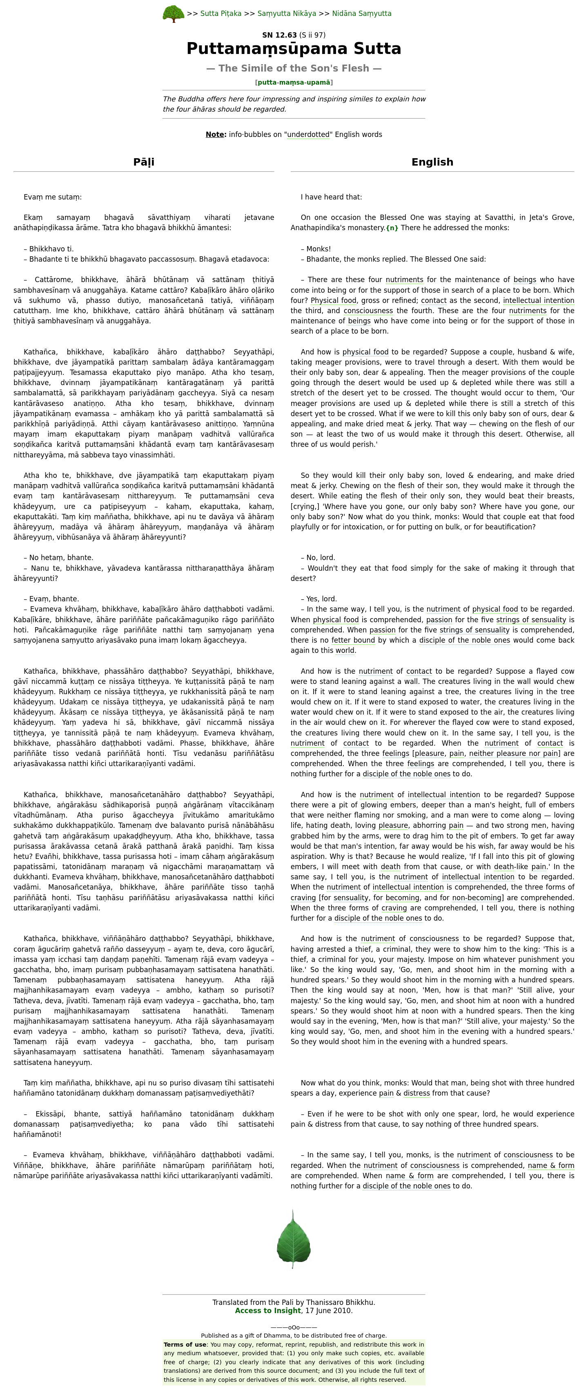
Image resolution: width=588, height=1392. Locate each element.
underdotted (308, 134)
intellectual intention (539, 300)
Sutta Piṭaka (222, 13)
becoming (402, 898)
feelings (396, 753)
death (391, 867)
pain (457, 753)
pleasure (429, 753)
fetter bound (353, 640)
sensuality (351, 898)
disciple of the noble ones (464, 640)
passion (439, 620)
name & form (551, 1165)
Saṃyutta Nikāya (287, 13)
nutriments (404, 280)
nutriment (444, 609)
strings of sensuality (531, 620)
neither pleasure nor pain (513, 753)
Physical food (333, 300)
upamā (318, 82)
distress (416, 1093)
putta (267, 82)
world (345, 650)
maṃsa (291, 82)
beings (525, 280)
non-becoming (476, 898)
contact (434, 300)
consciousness (368, 311)
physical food (366, 352)
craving (303, 898)
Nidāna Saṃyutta (362, 13)
